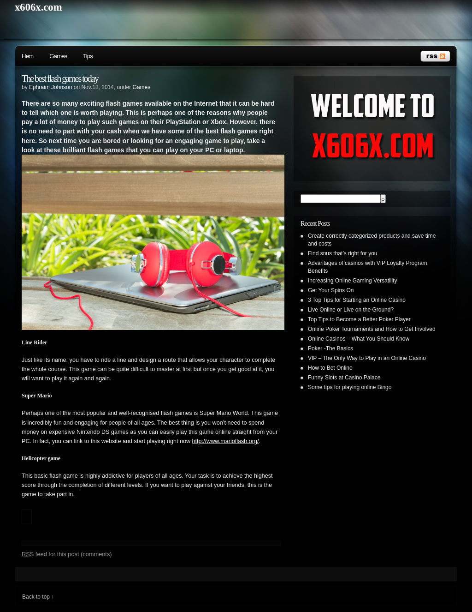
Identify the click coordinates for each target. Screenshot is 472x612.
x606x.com (38, 7)
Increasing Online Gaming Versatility (352, 280)
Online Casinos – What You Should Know (358, 339)
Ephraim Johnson (50, 87)
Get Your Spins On (331, 290)
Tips (88, 56)
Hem (27, 56)
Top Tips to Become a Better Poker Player (359, 319)
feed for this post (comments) (67, 554)
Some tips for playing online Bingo (349, 387)
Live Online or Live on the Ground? (351, 309)
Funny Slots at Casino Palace (344, 377)
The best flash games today (60, 78)
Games (58, 56)
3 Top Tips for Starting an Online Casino (357, 300)
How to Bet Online (330, 368)
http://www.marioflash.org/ (225, 441)
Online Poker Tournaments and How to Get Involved (372, 329)
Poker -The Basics (330, 348)
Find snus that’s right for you (343, 253)
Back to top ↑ (38, 597)
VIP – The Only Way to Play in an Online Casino (367, 358)
